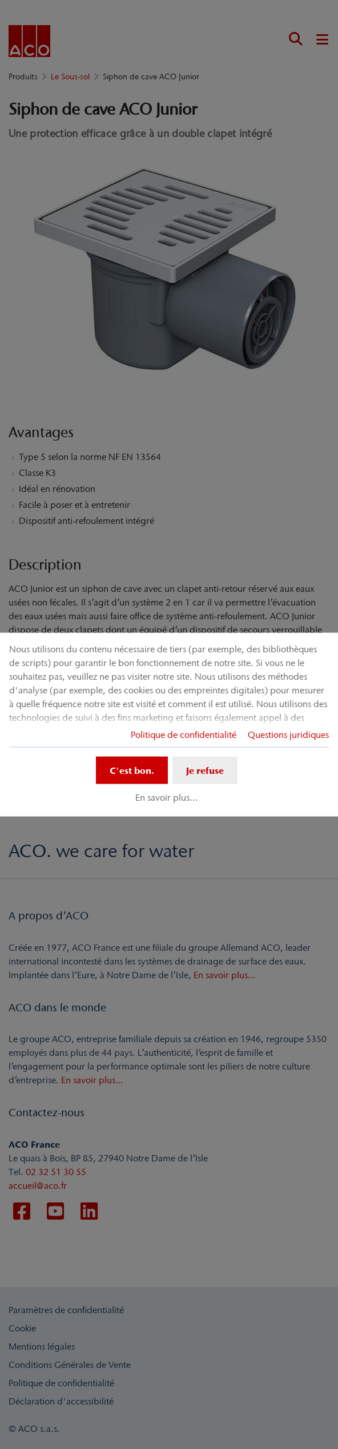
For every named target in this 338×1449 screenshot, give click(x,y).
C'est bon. (132, 770)
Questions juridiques (288, 734)
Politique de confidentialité (183, 734)
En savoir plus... (166, 797)
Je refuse (205, 770)
